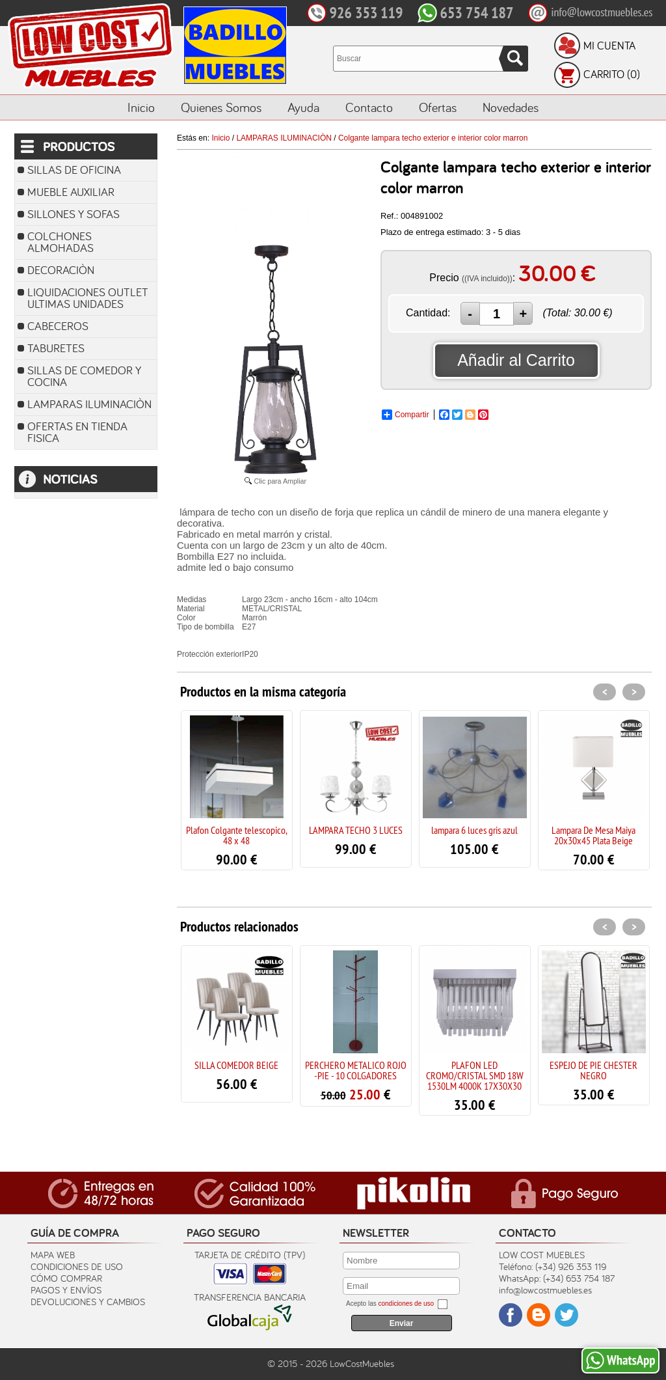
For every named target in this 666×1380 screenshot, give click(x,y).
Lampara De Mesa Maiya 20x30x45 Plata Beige (593, 835)
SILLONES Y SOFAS (73, 213)
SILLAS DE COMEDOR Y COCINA (84, 376)
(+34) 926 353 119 (570, 1266)
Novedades (511, 107)
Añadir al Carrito (516, 360)
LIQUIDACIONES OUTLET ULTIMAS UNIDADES (87, 297)
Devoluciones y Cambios (88, 1301)
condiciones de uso (406, 1303)
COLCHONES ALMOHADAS (60, 241)
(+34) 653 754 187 (579, 1278)
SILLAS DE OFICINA (74, 169)
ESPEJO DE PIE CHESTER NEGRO (593, 1070)
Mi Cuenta (609, 45)
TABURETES (56, 347)
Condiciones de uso (77, 1266)
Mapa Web (53, 1255)
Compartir (405, 414)
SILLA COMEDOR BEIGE (236, 1064)
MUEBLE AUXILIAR (70, 191)
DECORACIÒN (60, 269)
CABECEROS (57, 325)
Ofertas (438, 107)
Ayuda (303, 107)
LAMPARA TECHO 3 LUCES (356, 829)
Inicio (141, 107)
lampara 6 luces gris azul (474, 829)
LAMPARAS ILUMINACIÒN (89, 403)
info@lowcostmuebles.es (545, 1290)
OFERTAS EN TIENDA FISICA (77, 432)
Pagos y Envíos (66, 1290)
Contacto (369, 107)
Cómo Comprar (66, 1278)
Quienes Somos (221, 107)
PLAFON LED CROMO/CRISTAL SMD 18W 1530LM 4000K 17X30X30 (475, 1075)
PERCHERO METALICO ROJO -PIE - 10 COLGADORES (355, 1070)
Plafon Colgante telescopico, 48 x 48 (236, 835)
